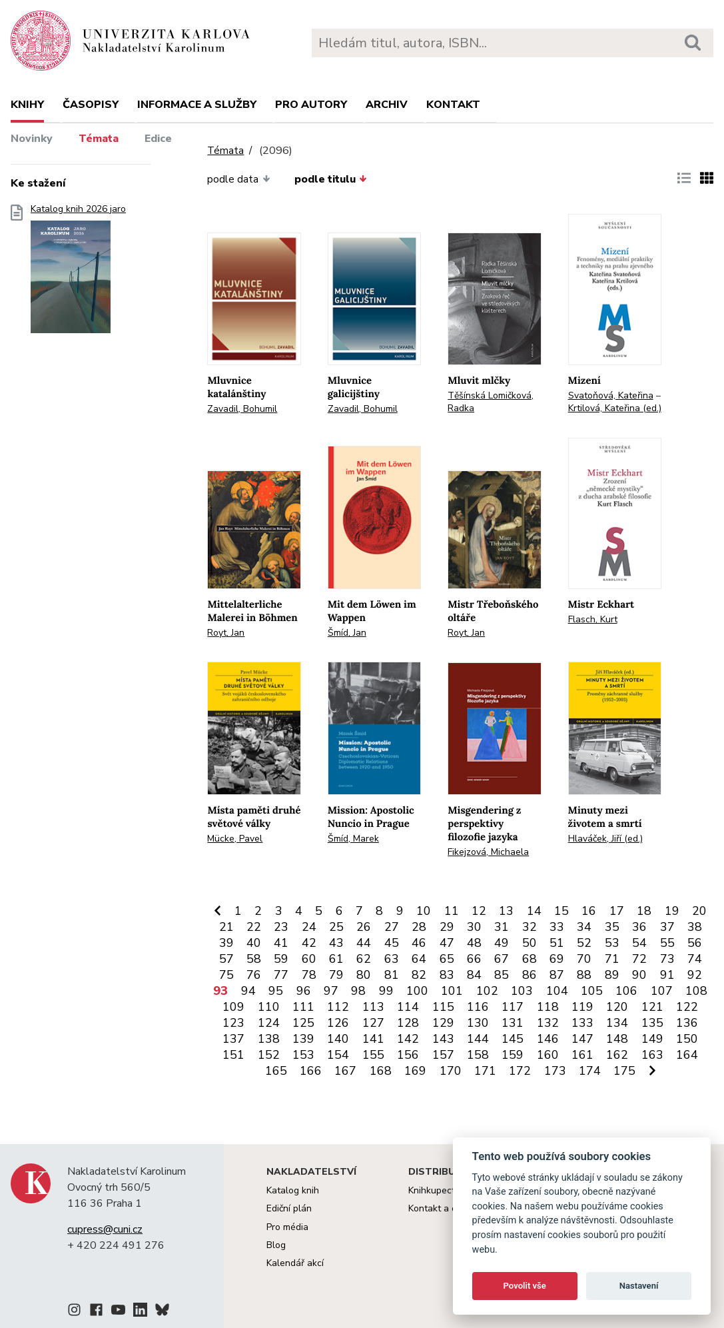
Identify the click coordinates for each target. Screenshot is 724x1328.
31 (501, 927)
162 (617, 1055)
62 (363, 959)
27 (391, 927)
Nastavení (639, 1286)
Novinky (32, 138)
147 (582, 1039)
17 (616, 911)
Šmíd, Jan (347, 632)
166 (311, 1071)
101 (452, 991)
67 (501, 959)
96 (303, 991)
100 (417, 991)
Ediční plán (289, 1208)
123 (233, 1023)
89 (612, 975)
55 (667, 943)
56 (694, 943)
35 (612, 927)
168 (381, 1071)
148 (617, 1039)
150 (687, 1039)
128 (408, 1023)
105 (592, 991)
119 (582, 1007)
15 (561, 911)
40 (253, 943)
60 (309, 959)
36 (639, 927)
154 (338, 1055)
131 (513, 1023)
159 (513, 1055)
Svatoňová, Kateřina (610, 395)
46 (419, 943)
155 (373, 1055)
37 (667, 927)
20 (699, 911)
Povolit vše (525, 1286)
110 (269, 1007)
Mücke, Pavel (234, 838)
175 (624, 1071)
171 (485, 1071)
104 (557, 991)
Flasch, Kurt (592, 619)
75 (226, 975)
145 (513, 1039)
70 (584, 959)
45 (391, 943)
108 (696, 991)
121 (652, 1007)
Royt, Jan (225, 632)
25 (336, 927)
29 (447, 927)
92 (694, 975)
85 (501, 975)
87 (556, 975)
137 (233, 1039)
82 (419, 975)
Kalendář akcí (295, 1263)
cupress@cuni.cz (105, 1229)
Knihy (27, 104)
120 (617, 1007)
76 (253, 975)
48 (474, 943)
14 (534, 911)
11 (451, 911)
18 (644, 911)
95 (275, 991)
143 (443, 1039)
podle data (238, 179)
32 (529, 927)
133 (582, 1023)
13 (506, 911)
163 (652, 1055)
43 (336, 943)
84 (474, 975)
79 (336, 975)
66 (474, 959)
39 (226, 943)
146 (548, 1039)
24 (309, 927)
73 (667, 959)
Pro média (287, 1227)
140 (338, 1039)
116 (478, 1007)
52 (584, 943)
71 (612, 959)
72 (639, 959)
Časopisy (91, 104)
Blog (276, 1245)
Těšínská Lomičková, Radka (491, 401)
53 (612, 943)
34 (584, 927)
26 (363, 927)
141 (373, 1039)
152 (269, 1055)
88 (584, 975)
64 (419, 959)
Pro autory (311, 104)
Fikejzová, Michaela (488, 852)
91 (667, 975)
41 (281, 943)
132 (548, 1023)
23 (281, 927)
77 (281, 975)
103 (522, 991)
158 (478, 1055)
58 (253, 959)
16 (588, 911)
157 (443, 1055)
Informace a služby (196, 104)
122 (687, 1007)
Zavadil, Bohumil (242, 408)
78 (309, 975)
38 (694, 927)
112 (338, 1007)
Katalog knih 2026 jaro (78, 272)
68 (529, 959)
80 (363, 975)
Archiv (387, 104)
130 (478, 1023)
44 (363, 943)
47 (447, 943)
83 (447, 975)
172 (520, 1071)
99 (386, 991)
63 (391, 959)
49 (501, 943)
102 (487, 991)
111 (303, 1007)
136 (687, 1023)
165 (276, 1071)
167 (345, 1071)
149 (652, 1039)
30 (474, 927)
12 (479, 911)
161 (582, 1055)
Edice (158, 138)
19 (672, 911)
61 (336, 959)
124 (269, 1023)
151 (233, 1055)
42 (309, 943)
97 (331, 991)
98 (358, 991)
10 (423, 911)
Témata (99, 138)
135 (652, 1023)
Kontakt (453, 104)
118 (548, 1007)
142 (408, 1039)
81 (391, 975)
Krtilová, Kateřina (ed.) (614, 408)
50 (529, 943)
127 (373, 1023)
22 (253, 927)
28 (419, 927)
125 (303, 1023)
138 (269, 1039)
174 (590, 1071)
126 (338, 1023)
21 (226, 927)
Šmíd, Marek (353, 838)
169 (415, 1071)
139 (303, 1039)
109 (233, 1007)
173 (555, 1071)
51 (556, 943)
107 (662, 991)
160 (548, 1055)
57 (226, 959)
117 (513, 1007)
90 (639, 975)
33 (556, 927)
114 (408, 1007)
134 (617, 1023)
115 (443, 1007)
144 (478, 1039)
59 (281, 959)
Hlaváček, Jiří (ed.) (605, 838)
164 (687, 1055)
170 (451, 1071)
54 (639, 943)
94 (248, 991)
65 (447, 959)
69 (556, 959)
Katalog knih (292, 1190)
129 (443, 1023)
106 (626, 991)
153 (303, 1055)
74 (694, 959)
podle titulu (330, 179)
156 (408, 1055)
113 (373, 1007)
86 (529, 975)
